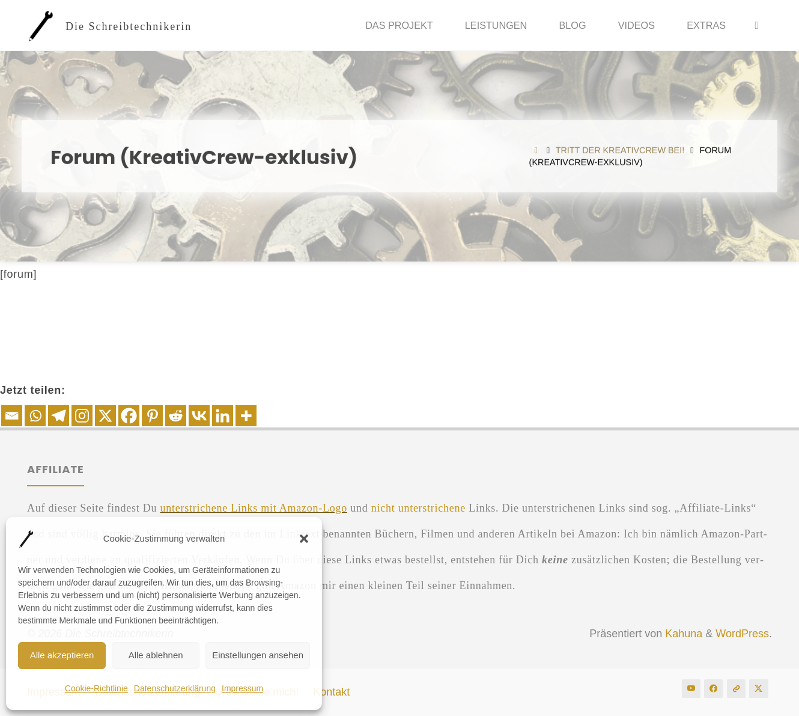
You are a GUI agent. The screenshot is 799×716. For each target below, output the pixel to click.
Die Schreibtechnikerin (128, 26)
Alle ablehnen (156, 655)
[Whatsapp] (35, 415)
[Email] (11, 415)
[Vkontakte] (199, 415)
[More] (246, 415)
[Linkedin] (222, 415)
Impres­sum (242, 688)
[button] (304, 539)
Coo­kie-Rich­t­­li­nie (96, 688)
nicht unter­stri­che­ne (418, 508)
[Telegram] (58, 415)
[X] (105, 415)
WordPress (742, 634)
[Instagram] (82, 415)
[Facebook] (128, 415)
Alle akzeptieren (62, 655)
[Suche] (757, 25)
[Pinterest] (152, 415)
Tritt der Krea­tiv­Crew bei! (620, 150)
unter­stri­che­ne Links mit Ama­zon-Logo (253, 508)
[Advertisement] (399, 323)
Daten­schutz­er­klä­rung (175, 688)
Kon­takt (331, 692)
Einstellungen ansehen (257, 655)
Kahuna (682, 634)
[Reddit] (175, 415)
